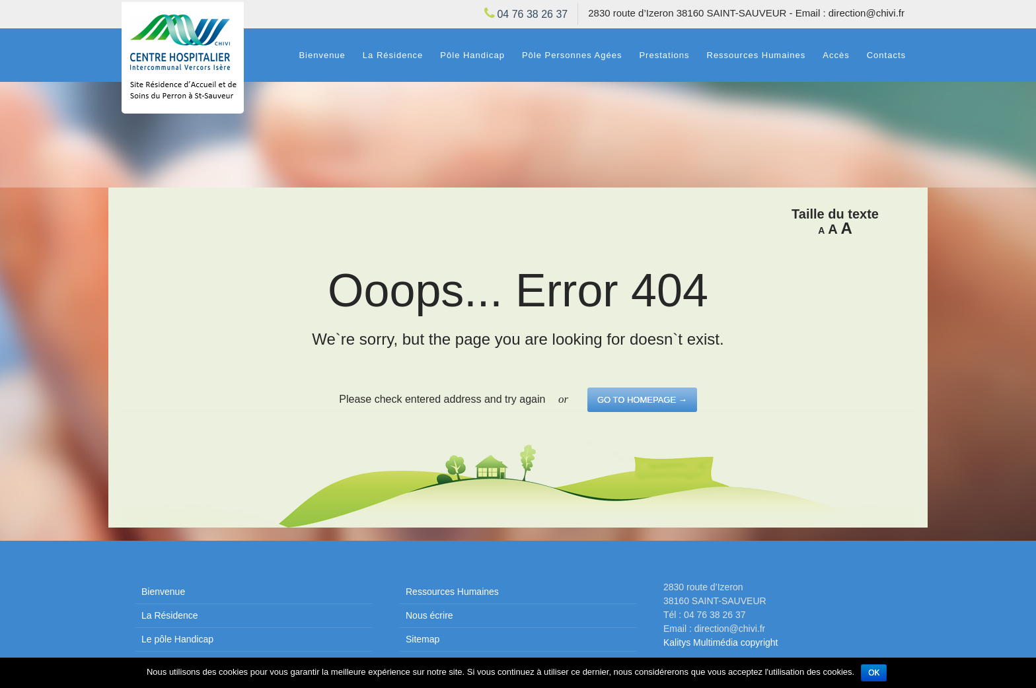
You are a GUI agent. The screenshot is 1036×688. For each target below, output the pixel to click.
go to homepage (642, 400)
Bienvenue (322, 55)
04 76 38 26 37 (532, 14)
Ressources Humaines (756, 55)
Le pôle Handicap (177, 639)
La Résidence (393, 55)
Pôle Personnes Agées (572, 55)
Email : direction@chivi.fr (850, 12)
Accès (836, 55)
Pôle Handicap (472, 55)
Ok (873, 672)
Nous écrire (429, 615)
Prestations (664, 55)
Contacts (886, 55)
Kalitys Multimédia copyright (720, 642)
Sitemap (422, 639)
